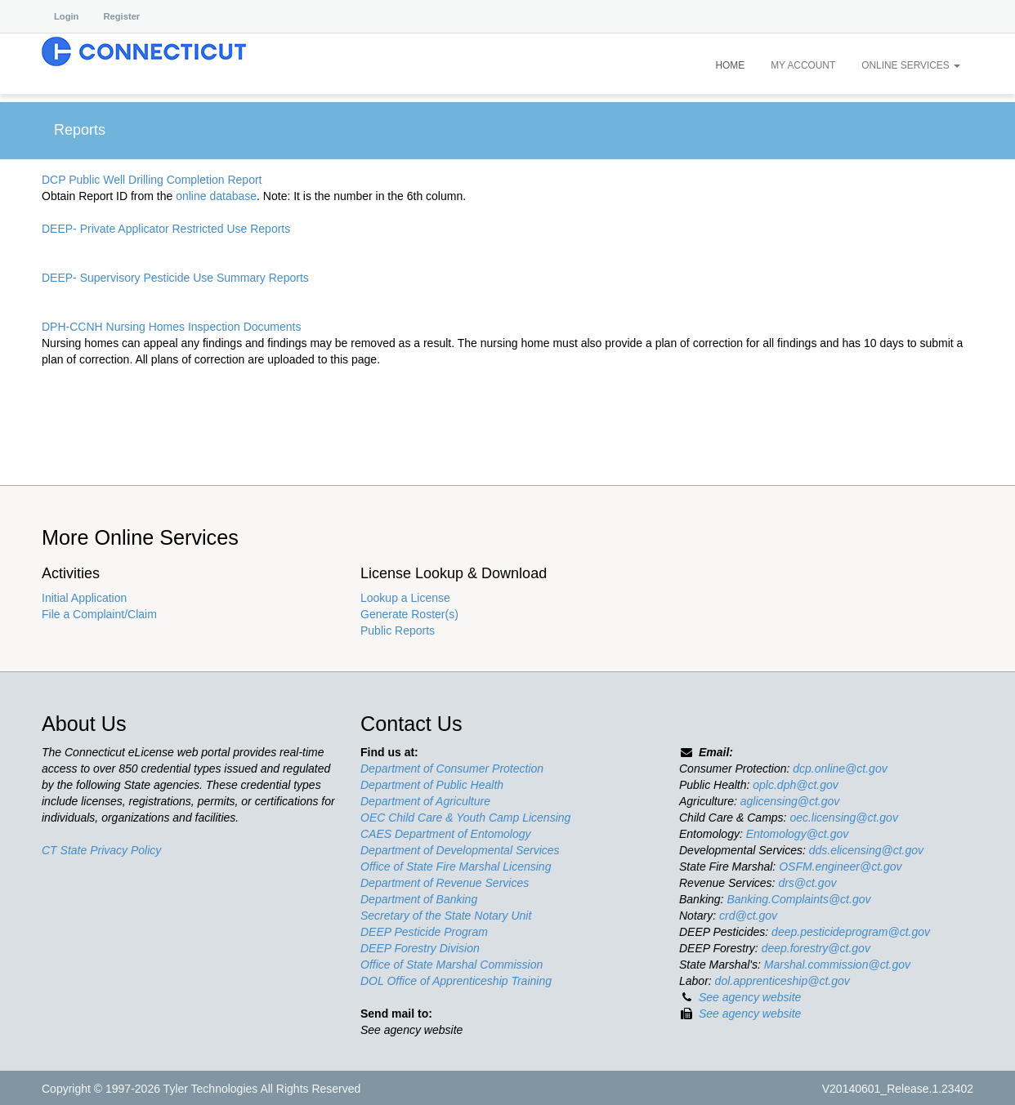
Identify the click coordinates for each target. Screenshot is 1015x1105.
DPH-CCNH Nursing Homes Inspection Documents (171, 326)
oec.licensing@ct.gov (843, 817)
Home (729, 65)
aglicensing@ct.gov (790, 801)
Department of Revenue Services (444, 882)
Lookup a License (405, 597)
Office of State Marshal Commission (451, 964)
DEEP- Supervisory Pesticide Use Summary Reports (175, 277)
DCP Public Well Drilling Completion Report (152, 179)
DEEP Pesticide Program (424, 931)
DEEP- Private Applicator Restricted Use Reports (166, 228)
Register (121, 16)
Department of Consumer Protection (451, 768)
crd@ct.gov (748, 915)
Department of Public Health (431, 784)
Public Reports (397, 630)
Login (66, 16)
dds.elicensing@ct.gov (866, 850)
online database (216, 196)
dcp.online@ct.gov (840, 768)
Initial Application (84, 597)
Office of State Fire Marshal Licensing (455, 866)
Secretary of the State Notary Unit (445, 915)
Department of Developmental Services (460, 850)
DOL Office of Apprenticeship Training (456, 980)
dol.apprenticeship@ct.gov (782, 980)
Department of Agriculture (425, 801)
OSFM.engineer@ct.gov (840, 866)
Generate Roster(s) (409, 614)
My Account (803, 65)
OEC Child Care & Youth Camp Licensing (465, 817)
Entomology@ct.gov (797, 833)
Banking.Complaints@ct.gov (798, 899)
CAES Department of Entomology (445, 833)
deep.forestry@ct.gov (816, 948)
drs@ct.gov (807, 882)
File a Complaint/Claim (99, 614)
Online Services (910, 65)
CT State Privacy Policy (101, 850)
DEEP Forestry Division (420, 948)
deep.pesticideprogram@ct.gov (850, 931)
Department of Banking (418, 899)
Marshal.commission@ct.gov (837, 964)
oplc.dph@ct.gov (795, 784)
